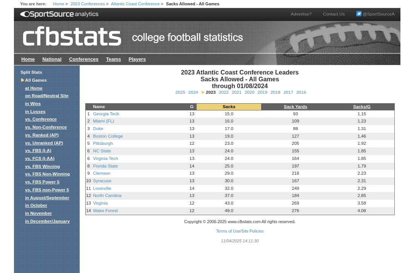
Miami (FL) (103, 120)
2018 (275, 92)
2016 (301, 92)
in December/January (47, 221)
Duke (98, 128)
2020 (249, 92)
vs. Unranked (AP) (44, 142)
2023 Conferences (88, 4)
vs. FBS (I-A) (38, 150)
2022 (224, 92)
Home (59, 4)
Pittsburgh (103, 143)
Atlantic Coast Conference (135, 4)
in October (36, 205)
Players (137, 59)
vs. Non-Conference (46, 126)
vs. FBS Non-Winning (47, 173)
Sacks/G (362, 106)
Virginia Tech (105, 158)
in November (38, 213)
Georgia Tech (106, 113)
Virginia (100, 202)
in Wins (33, 103)
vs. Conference (41, 118)
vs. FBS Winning (42, 166)
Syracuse (102, 180)
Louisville (102, 188)
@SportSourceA (375, 14)
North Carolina (107, 195)
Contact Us (334, 13)
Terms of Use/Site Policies (239, 231)
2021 (237, 92)
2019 (262, 92)
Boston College (108, 135)
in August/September (47, 197)
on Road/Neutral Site (47, 95)
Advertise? (301, 13)
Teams (113, 59)
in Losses (35, 111)
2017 (288, 92)
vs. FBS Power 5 (42, 181)
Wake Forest (105, 210)
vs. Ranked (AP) (42, 134)
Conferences (83, 59)
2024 (193, 92)
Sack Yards (295, 106)
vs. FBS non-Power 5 (47, 189)
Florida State (105, 165)
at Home (34, 87)
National (52, 59)
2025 (180, 92)
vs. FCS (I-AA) (40, 158)
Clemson (101, 173)
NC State (102, 150)
